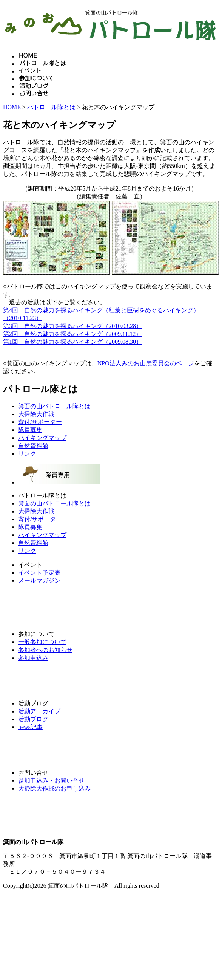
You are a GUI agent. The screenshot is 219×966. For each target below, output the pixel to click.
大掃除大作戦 (36, 414)
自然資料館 (33, 446)
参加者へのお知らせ (45, 650)
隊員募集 (30, 430)
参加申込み (33, 658)
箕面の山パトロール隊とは (54, 406)
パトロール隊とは (51, 107)
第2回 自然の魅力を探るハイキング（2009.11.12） (72, 334)
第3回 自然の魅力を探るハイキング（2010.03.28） (72, 326)
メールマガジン (39, 580)
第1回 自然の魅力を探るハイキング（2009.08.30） (72, 342)
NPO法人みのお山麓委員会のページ (145, 363)
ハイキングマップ (42, 438)
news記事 (30, 727)
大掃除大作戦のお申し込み (54, 788)
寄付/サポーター (40, 422)
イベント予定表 (39, 572)
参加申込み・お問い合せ (51, 780)
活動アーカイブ (39, 711)
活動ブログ (33, 719)
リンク (27, 453)
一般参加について (42, 642)
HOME (12, 107)
